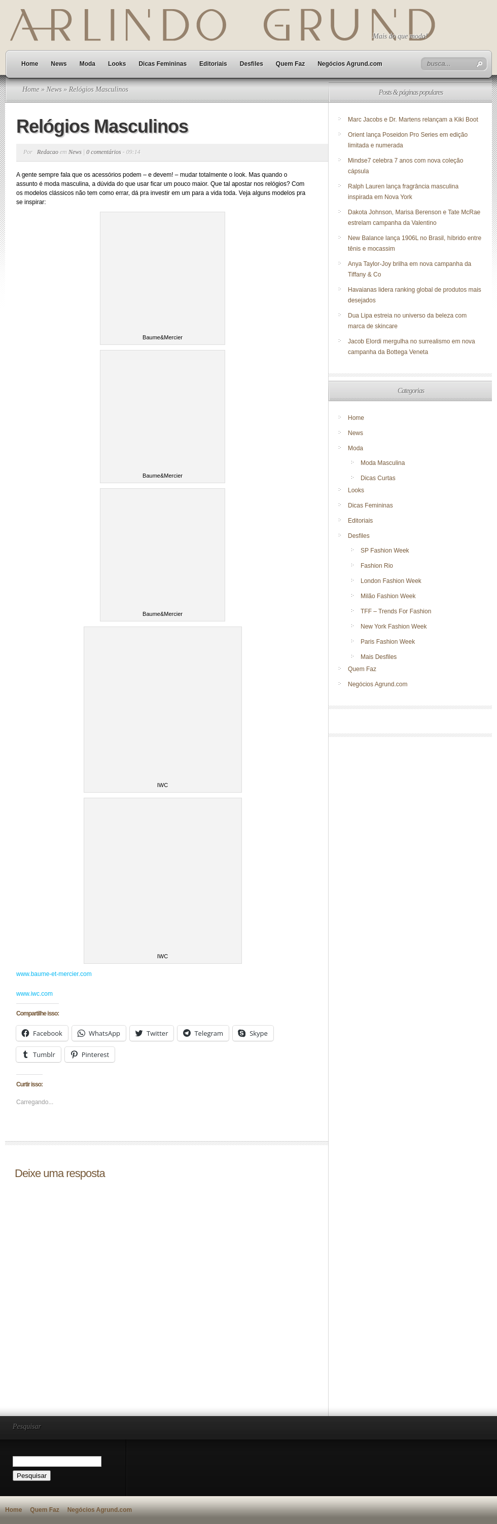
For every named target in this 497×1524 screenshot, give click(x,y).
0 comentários (103, 151)
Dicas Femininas (162, 63)
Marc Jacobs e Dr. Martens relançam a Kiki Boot (413, 119)
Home (29, 63)
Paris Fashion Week (388, 641)
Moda (87, 63)
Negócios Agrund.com (349, 63)
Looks (117, 63)
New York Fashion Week (394, 626)
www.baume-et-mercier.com (54, 974)
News (58, 63)
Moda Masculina (383, 462)
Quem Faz (290, 63)
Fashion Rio (377, 565)
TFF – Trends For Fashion (396, 611)
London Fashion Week (391, 580)
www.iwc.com (34, 993)
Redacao (47, 151)
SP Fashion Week (385, 550)
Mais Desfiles (379, 656)
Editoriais (213, 63)
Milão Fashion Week (388, 596)
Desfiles (251, 63)
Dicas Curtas (378, 478)
